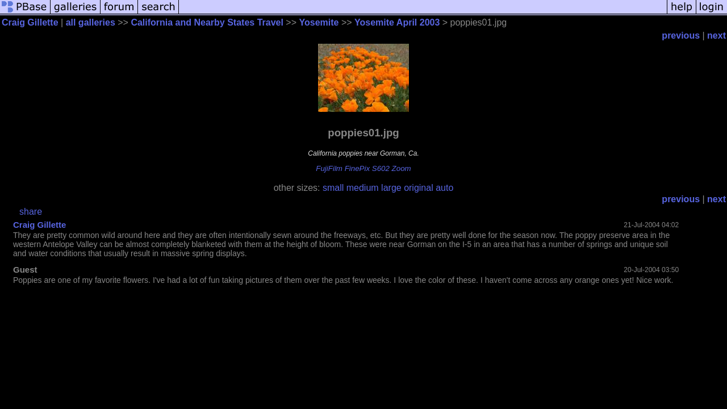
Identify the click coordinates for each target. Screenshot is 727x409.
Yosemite (319, 22)
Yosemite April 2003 (397, 22)
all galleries (90, 22)
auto (444, 188)
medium (362, 188)
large (391, 188)
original (418, 188)
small (333, 188)
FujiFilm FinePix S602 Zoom (363, 168)
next (716, 35)
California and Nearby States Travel (207, 22)
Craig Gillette (30, 22)
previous (681, 35)
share (30, 211)
